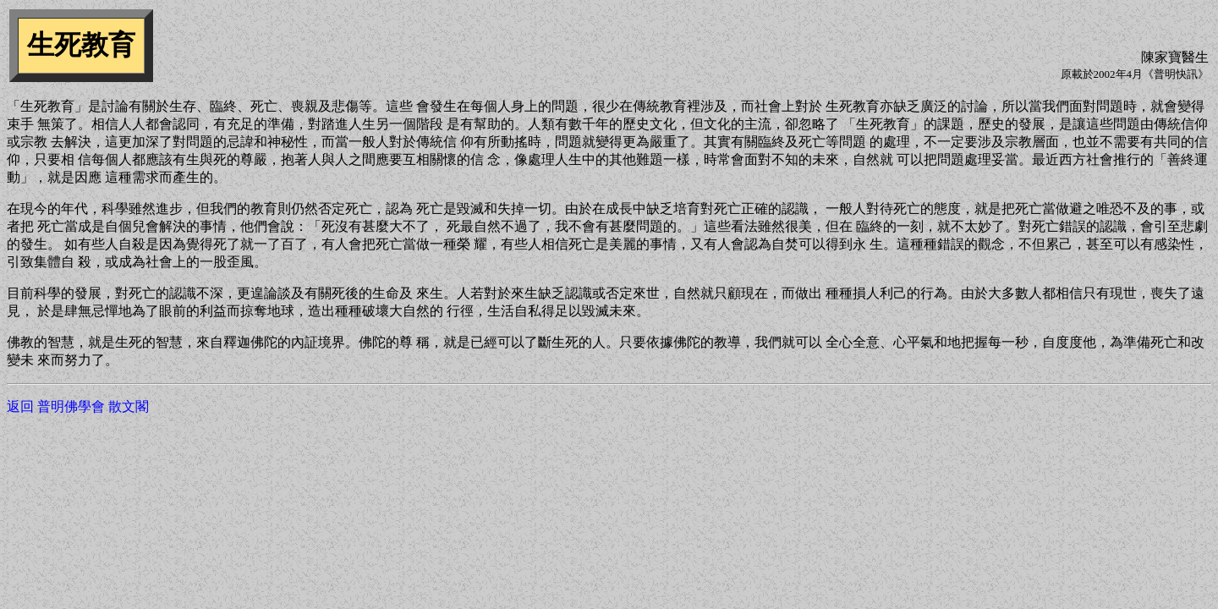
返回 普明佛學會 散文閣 (78, 406)
